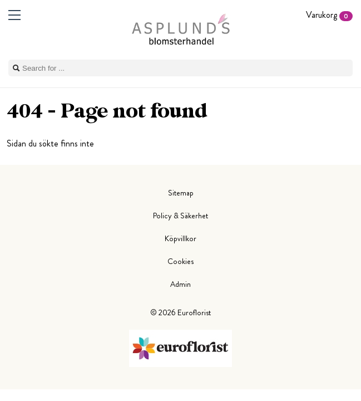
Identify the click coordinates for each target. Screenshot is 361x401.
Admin (180, 284)
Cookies (180, 261)
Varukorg (329, 14)
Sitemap (181, 192)
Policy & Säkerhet (180, 215)
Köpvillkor (180, 238)
